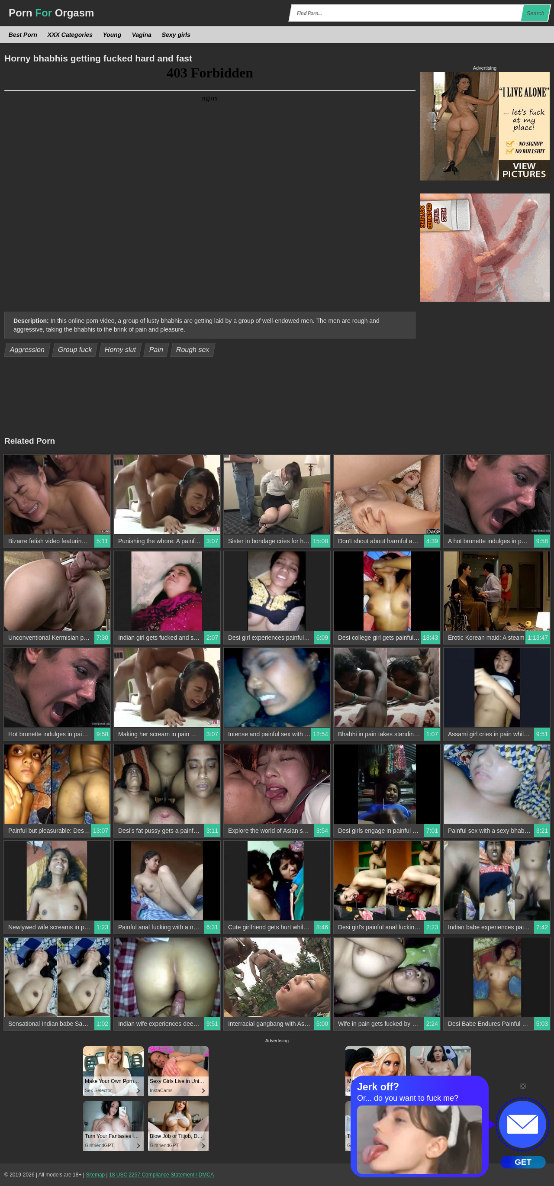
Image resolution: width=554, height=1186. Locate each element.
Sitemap (95, 1175)
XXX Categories (70, 34)
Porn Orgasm (51, 13)
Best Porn (23, 34)
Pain (156, 349)
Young (112, 34)
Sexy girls (176, 34)
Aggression (27, 349)
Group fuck (74, 349)
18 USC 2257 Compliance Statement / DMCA (161, 1175)
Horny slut (120, 349)
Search (535, 13)
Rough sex (193, 349)
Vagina (141, 34)
